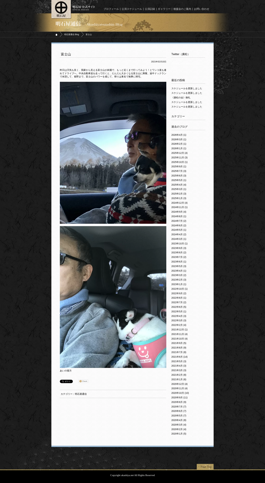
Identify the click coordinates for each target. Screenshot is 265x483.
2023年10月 (179, 243)
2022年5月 (178, 311)
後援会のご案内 (182, 9)
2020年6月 (178, 411)
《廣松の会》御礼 (180, 97)
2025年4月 (178, 184)
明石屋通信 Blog (71, 34)
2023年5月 (178, 266)
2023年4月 (178, 270)
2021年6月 (179, 356)
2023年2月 (178, 279)
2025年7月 (178, 171)
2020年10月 (180, 393)
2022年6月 (178, 307)
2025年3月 (178, 189)
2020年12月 (179, 384)
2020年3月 (178, 424)
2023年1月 (178, 284)
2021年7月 (178, 352)
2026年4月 (178, 135)
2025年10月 (179, 162)
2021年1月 (178, 379)
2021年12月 (179, 329)
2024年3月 (178, 239)
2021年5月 (178, 361)
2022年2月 (178, 325)
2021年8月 (178, 347)
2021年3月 (178, 370)
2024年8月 (178, 216)
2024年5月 (178, 229)
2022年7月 (178, 302)
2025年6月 (178, 175)
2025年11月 (179, 157)
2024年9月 (178, 211)
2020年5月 (178, 415)
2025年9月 (178, 166)
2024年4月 (178, 234)
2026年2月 (178, 143)
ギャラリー (164, 9)
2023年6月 (178, 261)
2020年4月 (178, 420)
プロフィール (111, 9)
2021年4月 (178, 365)
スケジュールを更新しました (186, 88)
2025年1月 (178, 198)
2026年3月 (178, 139)
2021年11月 (179, 334)
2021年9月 (178, 343)
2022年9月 (178, 293)
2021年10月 (179, 338)
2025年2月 (178, 193)
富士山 (66, 54)
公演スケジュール (132, 9)
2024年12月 (179, 202)
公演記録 (150, 9)
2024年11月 (179, 207)
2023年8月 (178, 252)
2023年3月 (178, 275)
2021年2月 (178, 374)
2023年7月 (178, 257)
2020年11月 (179, 388)
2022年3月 (178, 320)
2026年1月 (178, 148)
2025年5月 (178, 180)
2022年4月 (178, 316)
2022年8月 (178, 297)
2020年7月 (178, 406)
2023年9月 (178, 248)
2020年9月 (179, 397)
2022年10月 (179, 288)
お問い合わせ (201, 9)
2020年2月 (178, 429)
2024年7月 (178, 221)
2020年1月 (178, 433)
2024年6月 (178, 225)
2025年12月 (179, 153)
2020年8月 (178, 402)
